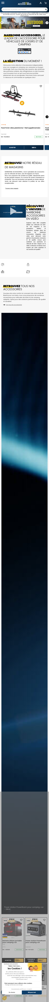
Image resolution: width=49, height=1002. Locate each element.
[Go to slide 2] (19, 27)
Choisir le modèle (31, 960)
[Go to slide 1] (18, 27)
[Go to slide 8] (27, 27)
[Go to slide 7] (26, 27)
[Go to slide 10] (30, 27)
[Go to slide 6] (25, 27)
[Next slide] (47, 22)
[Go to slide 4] (22, 27)
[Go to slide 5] (23, 27)
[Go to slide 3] (21, 27)
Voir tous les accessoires (12, 305)
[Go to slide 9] (29, 27)
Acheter (12, 147)
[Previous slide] (2, 22)
